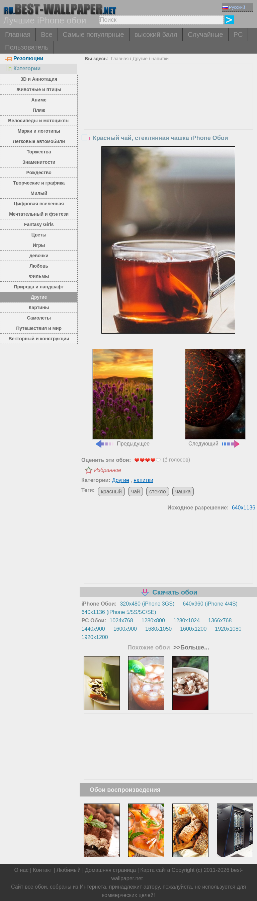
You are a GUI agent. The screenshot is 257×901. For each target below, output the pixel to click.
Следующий (215, 397)
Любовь (38, 266)
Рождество (39, 172)
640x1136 (243, 507)
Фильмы (39, 276)
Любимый (69, 870)
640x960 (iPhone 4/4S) (210, 604)
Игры (39, 245)
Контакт (42, 870)
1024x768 (121, 620)
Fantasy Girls (39, 224)
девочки (39, 255)
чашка (183, 491)
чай (135, 491)
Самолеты (39, 318)
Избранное (107, 470)
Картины (39, 307)
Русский (234, 7)
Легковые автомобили (39, 141)
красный (111, 491)
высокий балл (156, 34)
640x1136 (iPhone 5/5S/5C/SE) (118, 612)
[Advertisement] (168, 114)
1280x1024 (186, 620)
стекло (157, 491)
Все (46, 34)
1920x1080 (228, 629)
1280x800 (153, 620)
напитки (160, 58)
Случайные (205, 34)
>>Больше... (190, 647)
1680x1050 (158, 629)
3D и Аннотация (38, 79)
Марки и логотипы (39, 131)
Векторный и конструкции (38, 338)
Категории (22, 68)
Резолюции (24, 58)
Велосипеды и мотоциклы (39, 120)
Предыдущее (122, 397)
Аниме (39, 99)
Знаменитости (39, 162)
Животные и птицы (38, 89)
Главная (17, 34)
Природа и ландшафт (39, 286)
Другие (39, 297)
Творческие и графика (39, 183)
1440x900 (93, 629)
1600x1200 (193, 629)
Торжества (39, 151)
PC (238, 34)
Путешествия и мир (39, 328)
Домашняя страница (110, 870)
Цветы (39, 234)
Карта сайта (155, 870)
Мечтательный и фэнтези (39, 214)
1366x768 (220, 620)
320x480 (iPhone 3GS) (147, 604)
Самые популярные (93, 34)
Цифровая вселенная (39, 203)
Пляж (39, 110)
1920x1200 (94, 637)
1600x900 (125, 629)
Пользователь (27, 47)
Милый (38, 193)
